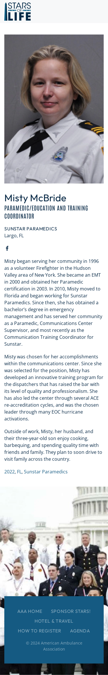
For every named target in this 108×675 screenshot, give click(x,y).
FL (19, 472)
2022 (9, 472)
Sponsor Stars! (71, 611)
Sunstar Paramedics (46, 472)
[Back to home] (17, 11)
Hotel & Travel (54, 621)
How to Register (39, 631)
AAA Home (29, 611)
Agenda (80, 631)
